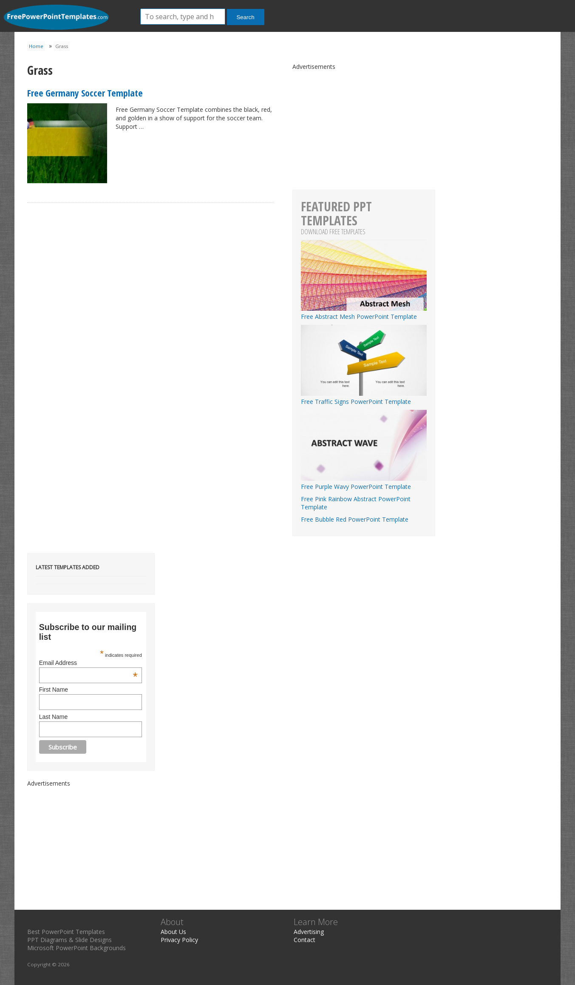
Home (36, 46)
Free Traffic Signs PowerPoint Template (364, 397)
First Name (53, 689)
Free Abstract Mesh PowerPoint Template (364, 312)
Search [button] (245, 17)
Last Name (53, 716)
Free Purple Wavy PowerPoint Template (364, 482)
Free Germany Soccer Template (85, 92)
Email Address (88, 662)
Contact (304, 940)
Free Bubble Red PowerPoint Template (354, 519)
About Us (173, 932)
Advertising (309, 932)
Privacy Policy (179, 940)
